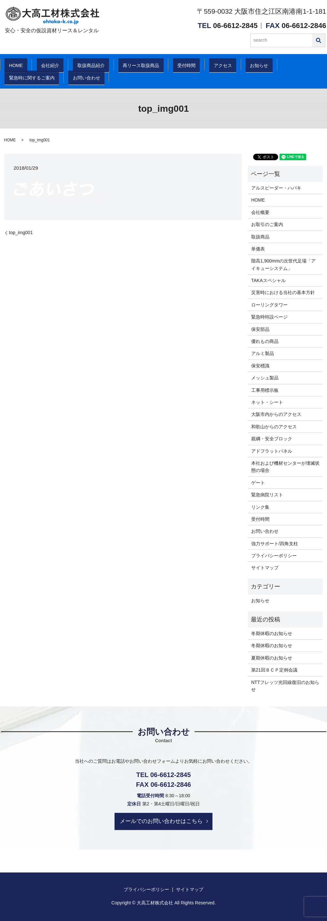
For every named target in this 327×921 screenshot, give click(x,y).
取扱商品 (260, 236)
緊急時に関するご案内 (293, 65)
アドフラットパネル (271, 451)
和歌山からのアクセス (274, 426)
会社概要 (260, 212)
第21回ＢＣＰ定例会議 (274, 670)
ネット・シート (267, 402)
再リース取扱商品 (132, 65)
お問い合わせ (22, 77)
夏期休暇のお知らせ (271, 657)
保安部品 (260, 329)
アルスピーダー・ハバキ (276, 188)
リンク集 (260, 507)
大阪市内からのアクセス (276, 414)
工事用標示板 (265, 390)
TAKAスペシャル (268, 280)
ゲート (258, 482)
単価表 (258, 248)
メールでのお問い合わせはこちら (161, 821)
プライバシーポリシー (274, 555)
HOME (13, 65)
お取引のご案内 (267, 224)
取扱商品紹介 (82, 65)
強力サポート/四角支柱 (274, 543)
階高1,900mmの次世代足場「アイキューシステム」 (283, 264)
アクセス (209, 65)
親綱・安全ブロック (271, 438)
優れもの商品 (265, 341)
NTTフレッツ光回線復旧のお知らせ (285, 686)
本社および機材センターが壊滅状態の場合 (285, 466)
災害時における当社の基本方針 (283, 292)
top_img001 (21, 232)
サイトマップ (265, 567)
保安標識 (260, 365)
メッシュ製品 (265, 377)
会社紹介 (43, 65)
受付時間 (177, 65)
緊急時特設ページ (269, 316)
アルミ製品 (262, 353)
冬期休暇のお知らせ (271, 633)
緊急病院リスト (267, 494)
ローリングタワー (269, 304)
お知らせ (242, 65)
